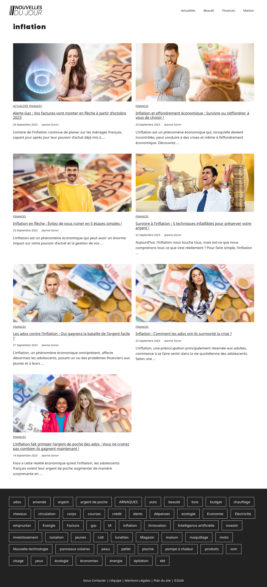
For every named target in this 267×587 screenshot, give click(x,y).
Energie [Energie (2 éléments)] (49, 525)
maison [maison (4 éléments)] (172, 537)
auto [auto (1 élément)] (153, 501)
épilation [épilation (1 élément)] (141, 560)
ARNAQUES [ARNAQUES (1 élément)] (128, 501)
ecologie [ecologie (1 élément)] (189, 513)
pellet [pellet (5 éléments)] (126, 548)
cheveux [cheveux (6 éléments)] (20, 513)
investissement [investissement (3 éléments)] (25, 537)
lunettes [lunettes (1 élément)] (122, 537)
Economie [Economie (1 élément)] (215, 513)
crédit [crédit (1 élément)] (117, 513)
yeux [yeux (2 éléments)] (39, 560)
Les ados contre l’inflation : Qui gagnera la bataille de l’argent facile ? (71, 336)
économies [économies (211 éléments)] (89, 560)
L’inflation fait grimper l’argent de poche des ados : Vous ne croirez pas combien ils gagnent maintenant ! (71, 446)
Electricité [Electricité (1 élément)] (243, 513)
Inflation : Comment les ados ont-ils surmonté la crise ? (184, 333)
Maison (248, 10)
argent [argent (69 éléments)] (63, 501)
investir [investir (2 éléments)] (232, 525)
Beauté (209, 10)
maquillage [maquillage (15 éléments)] (199, 537)
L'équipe (115, 580)
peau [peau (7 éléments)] (105, 548)
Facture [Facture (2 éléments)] (73, 525)
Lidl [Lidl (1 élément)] (100, 537)
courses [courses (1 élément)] (94, 513)
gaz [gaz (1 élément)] (94, 525)
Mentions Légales (137, 580)
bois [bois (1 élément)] (195, 501)
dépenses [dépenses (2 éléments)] (162, 513)
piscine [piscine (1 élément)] (148, 548)
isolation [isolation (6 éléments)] (56, 537)
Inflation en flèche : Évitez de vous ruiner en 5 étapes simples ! (67, 223)
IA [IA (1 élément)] (110, 525)
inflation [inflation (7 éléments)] (130, 525)
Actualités (188, 10)
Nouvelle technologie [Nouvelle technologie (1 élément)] (30, 548)
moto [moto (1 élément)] (224, 537)
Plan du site (162, 580)
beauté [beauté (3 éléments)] (174, 501)
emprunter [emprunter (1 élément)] (22, 525)
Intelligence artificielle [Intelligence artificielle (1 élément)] (196, 525)
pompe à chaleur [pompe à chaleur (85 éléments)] (179, 548)
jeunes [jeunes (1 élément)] (80, 537)
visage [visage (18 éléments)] (18, 560)
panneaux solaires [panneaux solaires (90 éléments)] (75, 548)
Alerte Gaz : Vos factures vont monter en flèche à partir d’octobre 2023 (69, 115)
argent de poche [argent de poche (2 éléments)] (94, 501)
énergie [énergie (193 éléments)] (116, 560)
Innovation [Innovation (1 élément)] (157, 525)
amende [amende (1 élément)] (39, 501)
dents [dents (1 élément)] (138, 513)
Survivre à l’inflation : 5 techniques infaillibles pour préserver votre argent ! (193, 226)
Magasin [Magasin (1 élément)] (147, 537)
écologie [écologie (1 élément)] (62, 560)
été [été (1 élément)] (162, 560)
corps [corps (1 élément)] (71, 513)
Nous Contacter (94, 580)
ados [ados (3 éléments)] (17, 501)
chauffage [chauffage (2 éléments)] (242, 501)
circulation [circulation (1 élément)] (46, 513)
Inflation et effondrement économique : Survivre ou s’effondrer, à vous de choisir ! (192, 115)
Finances (228, 10)
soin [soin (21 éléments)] (233, 548)
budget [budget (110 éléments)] (216, 501)
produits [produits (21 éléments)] (212, 548)
